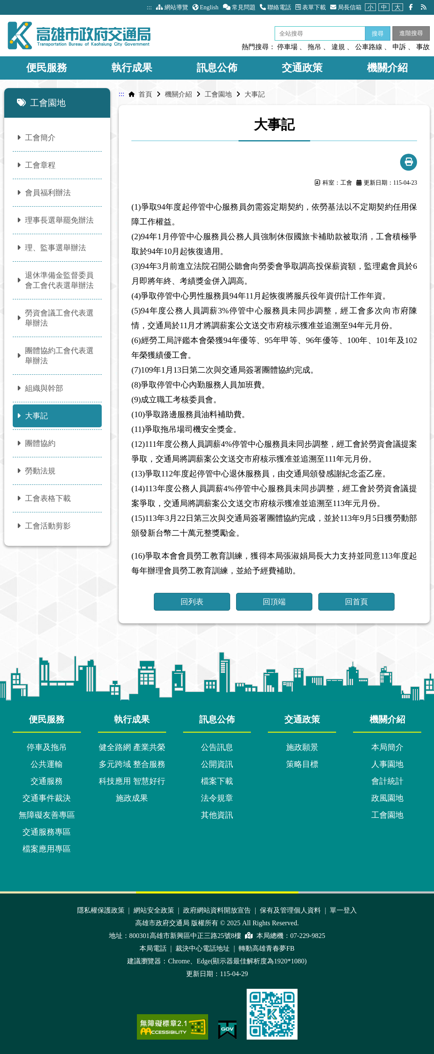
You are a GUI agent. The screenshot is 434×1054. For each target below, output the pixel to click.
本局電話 (153, 948)
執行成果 (131, 67)
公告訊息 (217, 747)
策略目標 (302, 764)
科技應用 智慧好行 (132, 781)
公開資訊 (217, 764)
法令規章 (217, 798)
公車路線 (368, 46)
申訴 (399, 46)
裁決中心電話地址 (203, 948)
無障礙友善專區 (47, 815)
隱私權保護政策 (101, 910)
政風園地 (387, 798)
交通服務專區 (46, 831)
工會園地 (218, 94)
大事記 (255, 94)
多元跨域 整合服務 (132, 764)
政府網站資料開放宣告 (218, 910)
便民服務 (46, 67)
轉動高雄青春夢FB (267, 948)
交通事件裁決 (46, 798)
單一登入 (343, 910)
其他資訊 (217, 815)
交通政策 (302, 67)
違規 (338, 46)
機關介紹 (387, 67)
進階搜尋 (411, 33)
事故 (423, 46)
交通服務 (47, 781)
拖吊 (314, 46)
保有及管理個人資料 (291, 910)
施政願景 (302, 747)
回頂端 (274, 602)
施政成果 (132, 798)
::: (149, 7)
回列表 (192, 602)
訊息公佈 (217, 67)
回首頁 (356, 602)
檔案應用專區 (46, 848)
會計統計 (387, 781)
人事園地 (387, 764)
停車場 (287, 46)
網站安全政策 (155, 910)
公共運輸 (47, 764)
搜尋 (378, 33)
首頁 (145, 94)
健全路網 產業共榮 (132, 747)
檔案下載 (217, 781)
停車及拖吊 (47, 747)
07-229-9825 (308, 935)
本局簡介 (387, 747)
